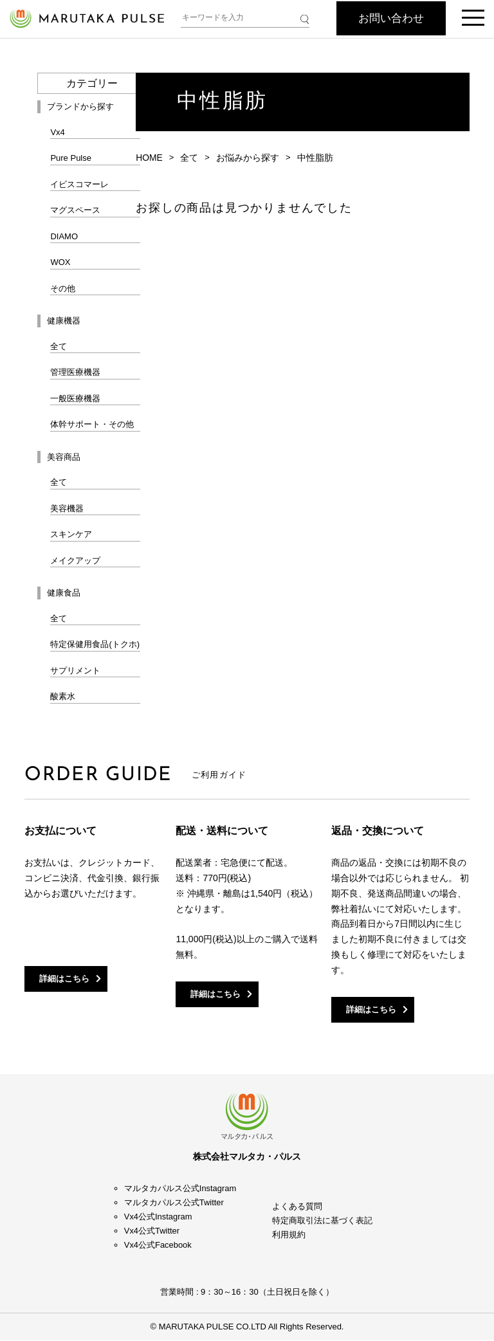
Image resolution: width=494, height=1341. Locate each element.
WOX (60, 262)
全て (58, 346)
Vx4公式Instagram (158, 1217)
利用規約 (289, 1235)
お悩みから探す (247, 157)
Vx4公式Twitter (152, 1231)
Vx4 (57, 132)
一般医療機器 (75, 398)
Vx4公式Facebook (158, 1245)
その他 (62, 288)
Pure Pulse (70, 158)
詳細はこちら (65, 979)
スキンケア (71, 534)
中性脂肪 (315, 157)
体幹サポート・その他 (92, 424)
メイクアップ (75, 560)
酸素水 (62, 696)
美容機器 (67, 508)
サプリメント (75, 670)
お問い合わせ (391, 18)
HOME (149, 157)
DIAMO (64, 236)
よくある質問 (297, 1207)
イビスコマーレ (79, 184)
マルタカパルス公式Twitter (174, 1203)
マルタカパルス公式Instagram (180, 1188)
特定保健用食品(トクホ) (95, 644)
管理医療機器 (75, 372)
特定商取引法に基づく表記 (322, 1221)
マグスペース (75, 210)
